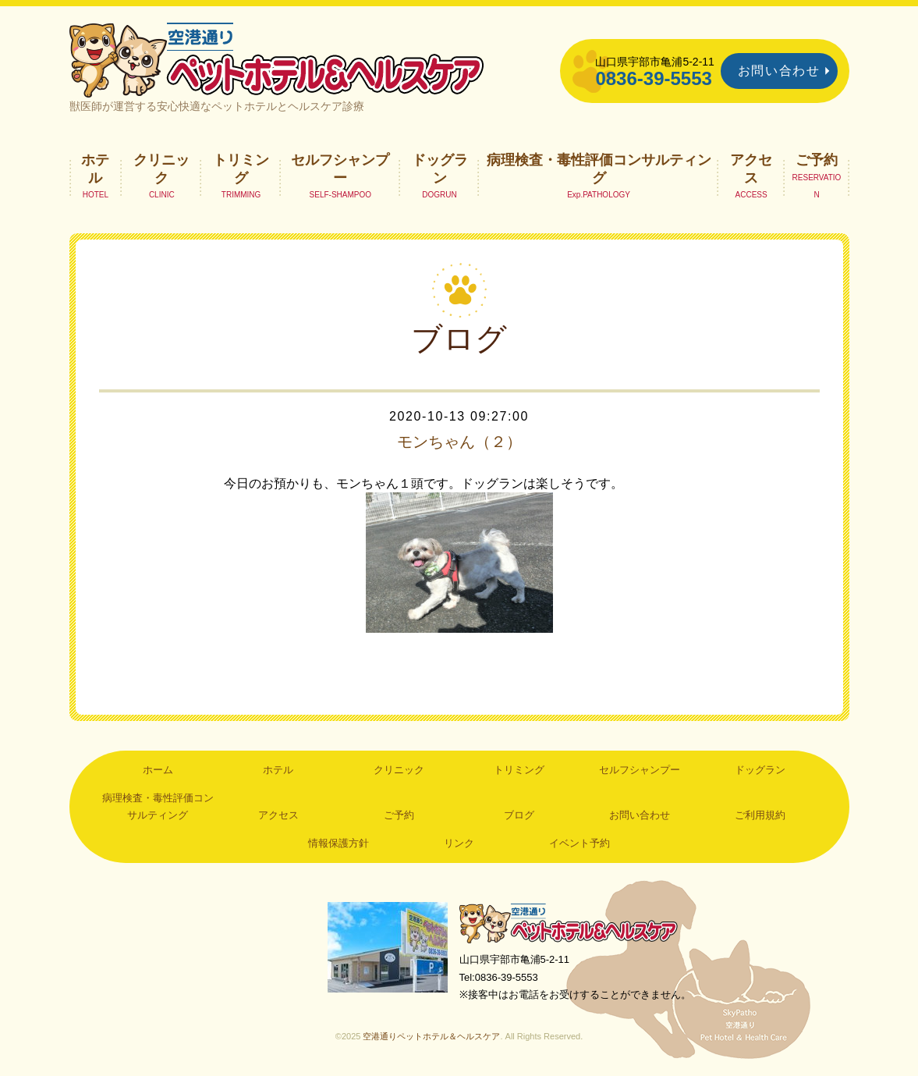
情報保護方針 (338, 843)
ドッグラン (440, 168)
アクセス (751, 168)
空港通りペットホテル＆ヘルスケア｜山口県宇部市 (276, 59)
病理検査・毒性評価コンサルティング (599, 168)
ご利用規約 (760, 815)
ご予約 (817, 160)
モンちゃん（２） (459, 441)
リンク (459, 843)
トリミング (241, 168)
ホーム (158, 770)
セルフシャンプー (340, 168)
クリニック (161, 168)
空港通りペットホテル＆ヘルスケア (568, 922)
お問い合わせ (779, 70)
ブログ (519, 815)
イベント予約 (579, 843)
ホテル (95, 168)
